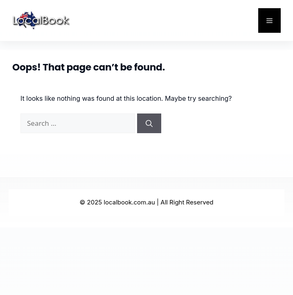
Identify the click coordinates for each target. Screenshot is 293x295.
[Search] (149, 123)
